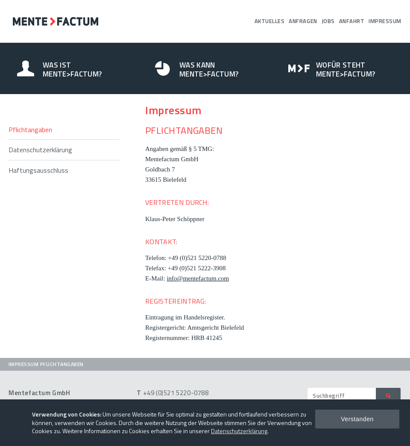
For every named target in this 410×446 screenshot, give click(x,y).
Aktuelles (270, 21)
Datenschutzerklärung (40, 150)
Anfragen (303, 21)
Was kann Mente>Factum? (208, 69)
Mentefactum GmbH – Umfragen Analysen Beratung (55, 21)
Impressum (385, 21)
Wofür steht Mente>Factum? (345, 69)
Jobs (328, 21)
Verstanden (357, 419)
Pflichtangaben (30, 129)
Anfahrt (352, 21)
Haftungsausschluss (38, 170)
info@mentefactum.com (198, 278)
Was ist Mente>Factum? (72, 69)
